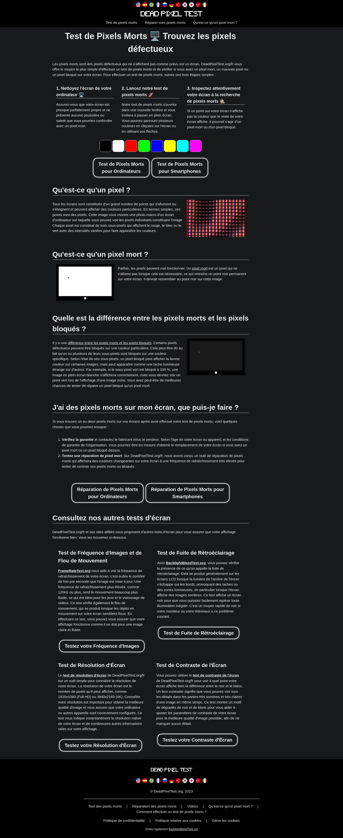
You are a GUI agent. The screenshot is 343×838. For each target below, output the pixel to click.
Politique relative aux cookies (178, 820)
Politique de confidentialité (124, 820)
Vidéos (192, 806)
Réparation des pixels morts (154, 806)
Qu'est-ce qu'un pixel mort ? (215, 22)
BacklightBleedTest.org (186, 563)
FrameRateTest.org (74, 571)
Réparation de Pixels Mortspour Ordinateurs (107, 493)
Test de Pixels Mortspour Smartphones (180, 167)
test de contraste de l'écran (216, 675)
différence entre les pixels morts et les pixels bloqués (109, 343)
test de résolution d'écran (84, 675)
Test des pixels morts (105, 806)
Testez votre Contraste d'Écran (197, 740)
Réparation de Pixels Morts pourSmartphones (187, 493)
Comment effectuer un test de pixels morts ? (171, 812)
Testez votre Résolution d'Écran (100, 745)
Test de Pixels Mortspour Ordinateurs (121, 167)
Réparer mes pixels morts (165, 22)
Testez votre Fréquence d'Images (102, 646)
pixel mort (200, 268)
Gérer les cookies (226, 820)
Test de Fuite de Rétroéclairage (198, 633)
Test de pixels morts (121, 22)
